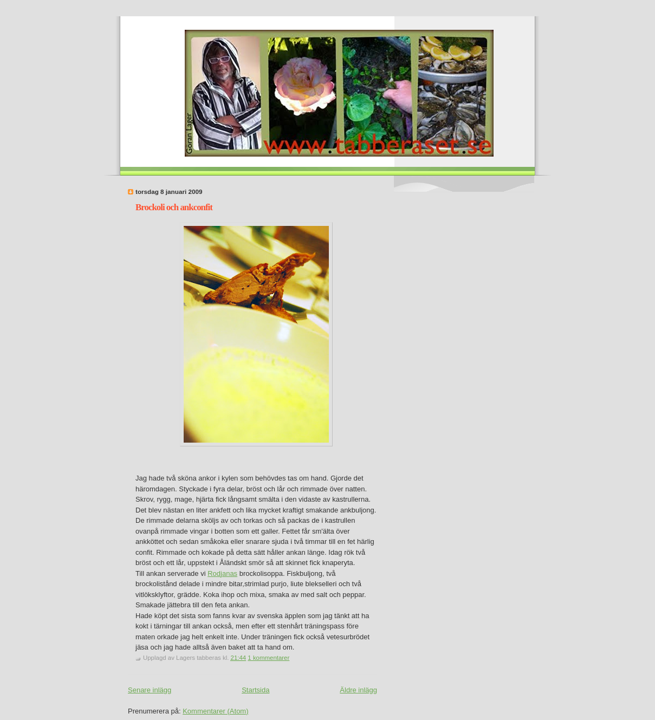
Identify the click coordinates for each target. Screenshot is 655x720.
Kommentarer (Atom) (215, 711)
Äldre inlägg (358, 690)
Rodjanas (222, 573)
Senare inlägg (149, 690)
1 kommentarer (268, 657)
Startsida (255, 690)
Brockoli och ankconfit (173, 207)
